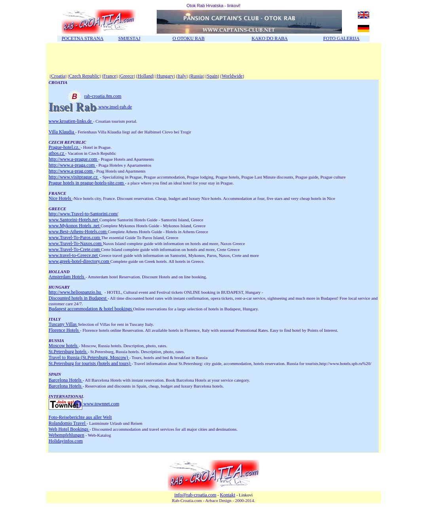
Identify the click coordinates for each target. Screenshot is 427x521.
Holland (145, 76)
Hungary (165, 76)
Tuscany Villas (63, 324)
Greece (127, 76)
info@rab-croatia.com (195, 495)
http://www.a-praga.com (72, 165)
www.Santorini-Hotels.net (74, 219)
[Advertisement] (141, 60)
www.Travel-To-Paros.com (75, 237)
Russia (196, 76)
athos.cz (57, 153)
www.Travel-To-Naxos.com (76, 243)
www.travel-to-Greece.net (74, 255)
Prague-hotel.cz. (65, 147)
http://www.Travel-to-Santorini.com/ (83, 214)
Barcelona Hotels (66, 380)
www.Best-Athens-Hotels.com (78, 231)
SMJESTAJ (129, 38)
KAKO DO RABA (270, 38)
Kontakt (227, 495)
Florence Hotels (64, 330)
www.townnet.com (102, 404)
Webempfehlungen (66, 435)
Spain (212, 76)
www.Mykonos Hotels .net (75, 225)
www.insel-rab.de (115, 107)
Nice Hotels (60, 198)
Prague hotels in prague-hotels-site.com (87, 183)
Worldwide (232, 76)
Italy (182, 76)
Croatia (58, 76)
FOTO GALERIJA (341, 38)
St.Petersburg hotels (68, 351)
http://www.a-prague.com (74, 159)
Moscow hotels (64, 345)
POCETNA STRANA (83, 38)
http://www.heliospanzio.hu (75, 292)
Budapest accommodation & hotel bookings (91, 309)
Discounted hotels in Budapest (78, 298)
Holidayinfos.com (66, 441)
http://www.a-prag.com (71, 171)
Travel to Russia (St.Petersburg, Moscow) (89, 357)
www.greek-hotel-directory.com (79, 261)
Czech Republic (84, 76)
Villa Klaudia (62, 132)
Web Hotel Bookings (69, 429)
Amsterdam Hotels (67, 277)
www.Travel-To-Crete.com (75, 249)
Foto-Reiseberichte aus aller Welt (80, 417)
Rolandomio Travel (68, 423)
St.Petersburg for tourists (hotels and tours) (90, 363)
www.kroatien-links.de (71, 121)
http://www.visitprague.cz (74, 177)
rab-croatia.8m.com (85, 96)
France (109, 76)
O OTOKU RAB (189, 38)
